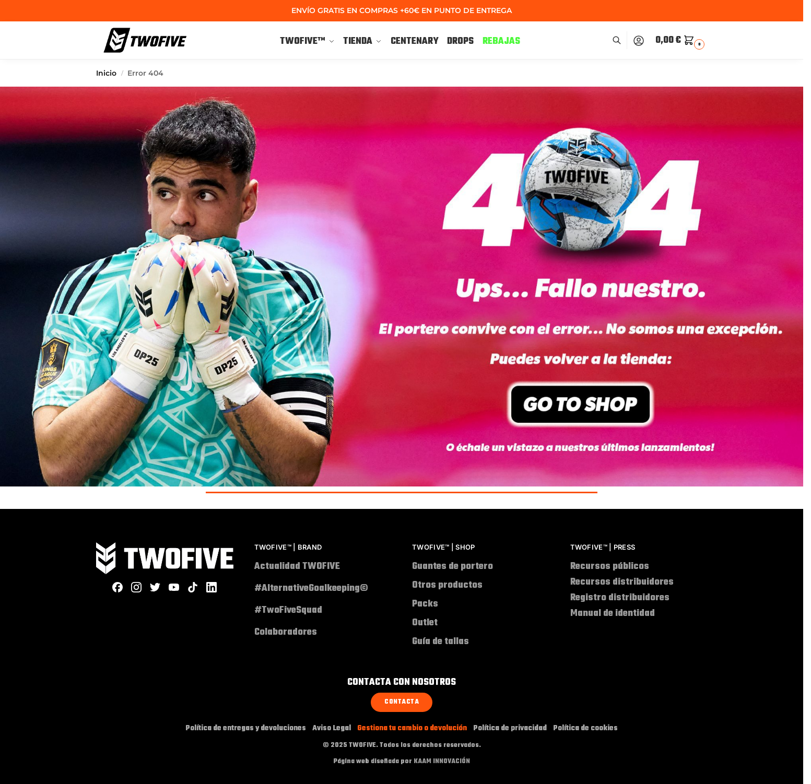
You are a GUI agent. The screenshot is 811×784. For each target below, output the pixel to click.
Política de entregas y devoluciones (245, 728)
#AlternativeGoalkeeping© (311, 588)
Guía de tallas (440, 641)
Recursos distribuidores (622, 582)
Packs (425, 604)
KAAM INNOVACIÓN (442, 761)
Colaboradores (285, 632)
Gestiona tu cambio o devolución (412, 728)
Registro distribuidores (619, 597)
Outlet (425, 623)
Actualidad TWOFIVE (297, 566)
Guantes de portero (452, 566)
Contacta (401, 702)
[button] (681, 40)
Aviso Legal (331, 728)
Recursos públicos (609, 566)
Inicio (106, 73)
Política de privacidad (510, 728)
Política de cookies (585, 728)
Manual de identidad (612, 613)
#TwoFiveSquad (294, 610)
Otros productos (447, 585)
